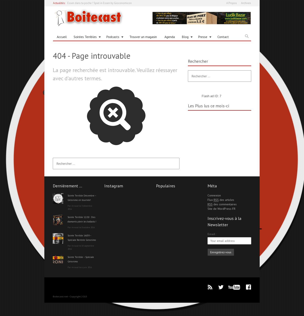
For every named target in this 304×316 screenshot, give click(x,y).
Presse (203, 38)
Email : (212, 234)
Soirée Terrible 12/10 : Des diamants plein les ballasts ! (82, 225)
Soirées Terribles (86, 38)
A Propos (231, 3)
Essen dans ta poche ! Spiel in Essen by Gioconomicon (99, 3)
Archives (246, 3)
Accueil (62, 37)
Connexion (214, 195)
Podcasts (113, 38)
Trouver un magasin (143, 37)
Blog (186, 38)
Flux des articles (221, 200)
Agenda (169, 37)
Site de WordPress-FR (221, 209)
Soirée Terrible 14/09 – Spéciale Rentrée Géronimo (82, 248)
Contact (223, 37)
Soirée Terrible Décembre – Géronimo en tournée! (82, 199)
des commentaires (222, 204)
